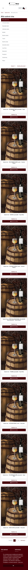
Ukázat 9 (13, 66)
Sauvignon (4, 54)
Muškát (3, 32)
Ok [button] (13, 565)
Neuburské (4, 51)
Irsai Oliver (4, 48)
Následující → (23, 540)
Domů (2, 12)
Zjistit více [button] (20, 562)
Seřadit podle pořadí (21, 66)
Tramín (3, 38)
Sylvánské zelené (5, 44)
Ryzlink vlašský (5, 35)
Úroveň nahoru (5, 22)
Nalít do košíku (14, 116)
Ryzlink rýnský (5, 41)
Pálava (3, 60)
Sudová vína (7, 12)
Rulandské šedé (5, 26)
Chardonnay (4, 57)
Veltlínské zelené (5, 29)
